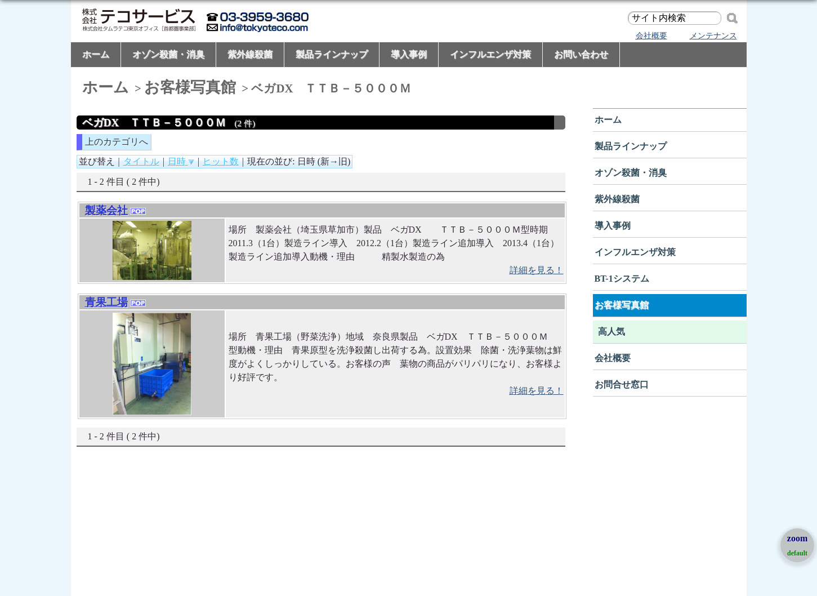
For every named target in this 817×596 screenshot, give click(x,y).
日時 (181, 161)
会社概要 (651, 36)
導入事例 (409, 54)
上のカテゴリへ (116, 141)
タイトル (141, 161)
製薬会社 (106, 210)
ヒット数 (221, 161)
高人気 (611, 331)
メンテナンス (713, 36)
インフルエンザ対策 (490, 54)
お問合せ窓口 (622, 384)
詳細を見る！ (537, 270)
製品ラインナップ (332, 54)
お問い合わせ (581, 54)
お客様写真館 (190, 87)
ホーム (95, 54)
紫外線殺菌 (250, 54)
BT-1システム (622, 278)
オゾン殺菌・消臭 (168, 54)
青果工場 (106, 302)
